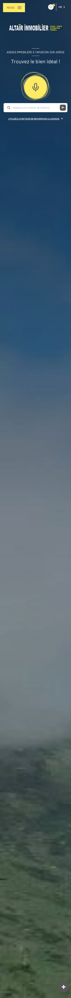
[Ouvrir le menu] (14, 7)
